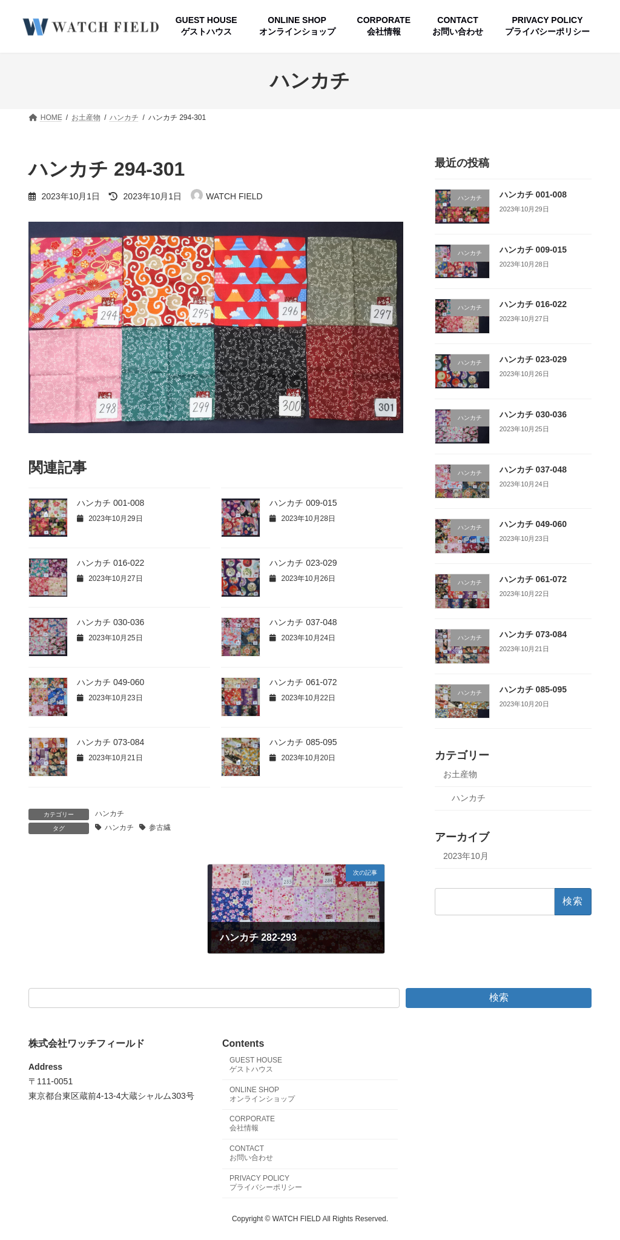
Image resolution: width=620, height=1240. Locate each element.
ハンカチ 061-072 (303, 682)
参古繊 (160, 827)
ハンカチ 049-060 (110, 682)
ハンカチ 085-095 (303, 742)
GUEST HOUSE (255, 1064)
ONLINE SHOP (262, 1094)
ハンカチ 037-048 (303, 622)
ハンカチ (109, 813)
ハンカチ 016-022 (110, 563)
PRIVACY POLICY (265, 1183)
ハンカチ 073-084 (110, 742)
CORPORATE (252, 1124)
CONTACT (251, 1153)
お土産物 (460, 774)
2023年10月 (466, 855)
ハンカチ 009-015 (303, 503)
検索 (499, 997)
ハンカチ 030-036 (110, 622)
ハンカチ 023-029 (303, 563)
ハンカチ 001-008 (110, 503)
